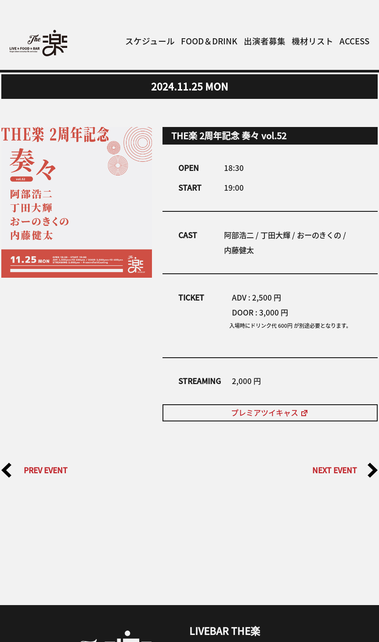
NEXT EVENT (345, 470)
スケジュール (150, 41)
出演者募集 (264, 41)
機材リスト (312, 41)
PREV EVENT (34, 470)
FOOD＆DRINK (209, 41)
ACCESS (354, 41)
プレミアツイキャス (270, 412)
